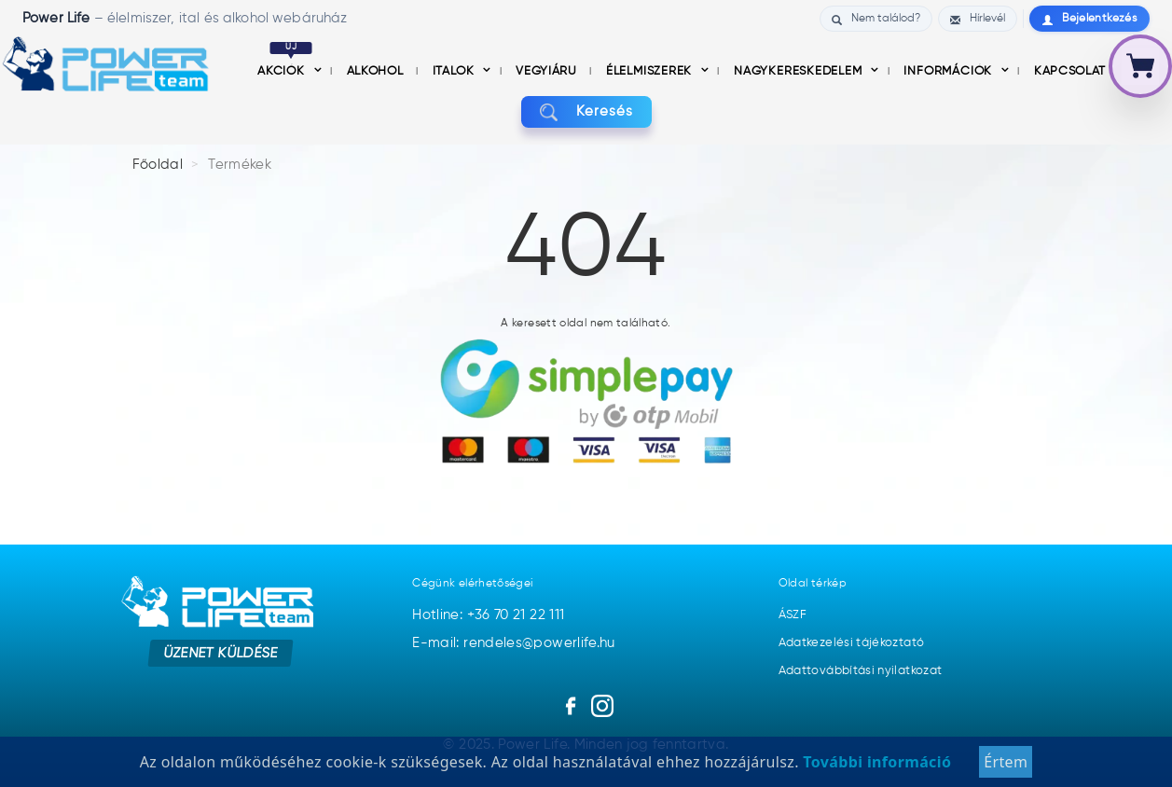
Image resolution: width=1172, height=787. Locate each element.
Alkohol (377, 71)
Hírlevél (977, 19)
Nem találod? (876, 19)
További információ (875, 762)
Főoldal (158, 165)
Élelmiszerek (651, 71)
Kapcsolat (1070, 71)
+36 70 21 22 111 (516, 615)
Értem (1005, 762)
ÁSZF (793, 615)
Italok (455, 71)
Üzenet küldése (220, 652)
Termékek (239, 165)
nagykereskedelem (799, 71)
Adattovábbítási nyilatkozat (861, 671)
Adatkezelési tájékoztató (852, 643)
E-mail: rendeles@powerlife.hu (513, 643)
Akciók (284, 71)
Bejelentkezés (1089, 19)
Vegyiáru (548, 71)
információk (949, 71)
